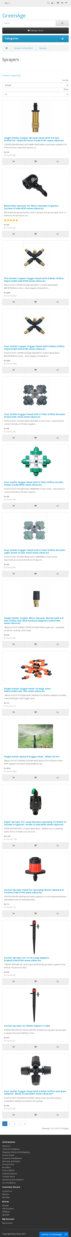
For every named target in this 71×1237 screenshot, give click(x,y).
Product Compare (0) (11, 75)
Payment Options (9, 1173)
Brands (5, 1205)
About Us (6, 1146)
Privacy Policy (8, 1164)
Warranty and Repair (11, 1161)
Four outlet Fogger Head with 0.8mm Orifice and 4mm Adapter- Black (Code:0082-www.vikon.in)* (35, 1092)
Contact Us (7, 1191)
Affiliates (6, 1211)
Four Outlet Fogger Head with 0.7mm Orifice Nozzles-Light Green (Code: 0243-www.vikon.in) (35, 551)
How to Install (8, 1155)
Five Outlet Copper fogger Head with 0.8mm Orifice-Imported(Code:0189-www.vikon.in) (34, 279)
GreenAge (14, 15)
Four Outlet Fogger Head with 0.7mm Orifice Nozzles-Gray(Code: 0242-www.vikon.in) (35, 415)
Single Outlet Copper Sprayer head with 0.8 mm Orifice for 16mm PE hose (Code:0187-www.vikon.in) (34, 139)
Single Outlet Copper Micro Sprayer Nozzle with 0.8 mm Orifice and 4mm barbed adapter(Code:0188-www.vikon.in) (33, 620)
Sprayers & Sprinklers (23, 48)
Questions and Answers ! (13, 1179)
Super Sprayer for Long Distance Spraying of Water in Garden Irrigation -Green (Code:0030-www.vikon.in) (35, 823)
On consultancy (9, 1182)
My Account (7, 1223)
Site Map (6, 1197)
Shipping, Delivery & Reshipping (16, 1152)
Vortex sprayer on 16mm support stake (27, 1025)
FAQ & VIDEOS (8, 1170)
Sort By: (65, 80)
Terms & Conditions (11, 1149)
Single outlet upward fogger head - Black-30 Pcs (32, 756)
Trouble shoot (8, 1176)
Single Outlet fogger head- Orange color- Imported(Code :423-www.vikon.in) (28, 690)
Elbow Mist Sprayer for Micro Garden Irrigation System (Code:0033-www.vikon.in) (31, 207)
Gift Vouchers (8, 1208)
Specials (5, 1214)
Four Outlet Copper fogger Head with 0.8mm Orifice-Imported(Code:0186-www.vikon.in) (34, 347)
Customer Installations (12, 1158)
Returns (5, 1194)
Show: (66, 89)
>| (25, 1123)
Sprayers (43, 48)
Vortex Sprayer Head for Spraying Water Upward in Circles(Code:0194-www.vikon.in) (34, 891)
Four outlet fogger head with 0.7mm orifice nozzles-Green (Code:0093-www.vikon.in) (34, 483)
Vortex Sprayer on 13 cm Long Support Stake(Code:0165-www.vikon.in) (26, 959)
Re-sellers (6, 1167)
